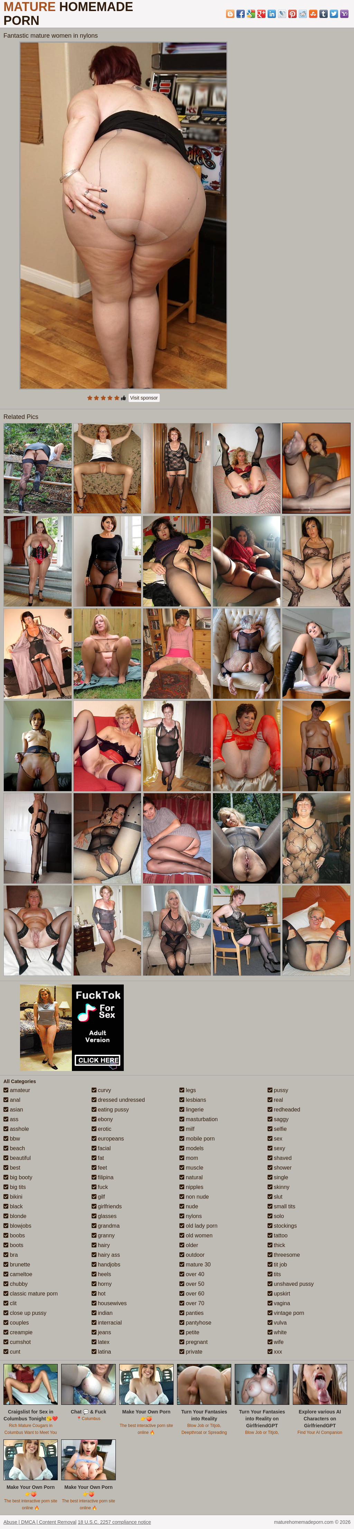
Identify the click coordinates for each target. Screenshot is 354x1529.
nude (188, 1206)
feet (99, 1168)
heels (101, 1274)
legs (187, 1090)
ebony (102, 1119)
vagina (279, 1303)
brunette (16, 1264)
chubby (15, 1284)
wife (276, 1342)
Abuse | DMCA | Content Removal (39, 1522)
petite (189, 1332)
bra (10, 1255)
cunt (11, 1352)
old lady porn (198, 1226)
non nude (194, 1197)
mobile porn (197, 1139)
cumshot (17, 1342)
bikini (12, 1197)
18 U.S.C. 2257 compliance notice (114, 1522)
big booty (17, 1177)
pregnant (193, 1342)
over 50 (191, 1284)
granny (103, 1235)
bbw (11, 1139)
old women (196, 1235)
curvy (101, 1090)
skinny (279, 1187)
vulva (277, 1323)
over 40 (191, 1274)
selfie (277, 1129)
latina (101, 1352)
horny (102, 1284)
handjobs (106, 1264)
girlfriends (107, 1206)
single (278, 1177)
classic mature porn (30, 1294)
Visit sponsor (144, 398)
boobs (14, 1235)
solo (276, 1216)
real (275, 1100)
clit (10, 1303)
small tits (282, 1206)
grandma (106, 1226)
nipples (191, 1187)
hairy (101, 1245)
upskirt (279, 1294)
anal (11, 1100)
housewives (109, 1303)
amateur (16, 1090)
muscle (191, 1168)
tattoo (278, 1235)
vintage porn (286, 1313)
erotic (102, 1129)
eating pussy (110, 1110)
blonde (15, 1216)
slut (275, 1197)
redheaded (284, 1110)
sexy (276, 1148)
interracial (107, 1323)
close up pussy (24, 1313)
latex (101, 1342)
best (11, 1168)
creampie (17, 1332)
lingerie (191, 1110)
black (13, 1206)
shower (280, 1168)
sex (275, 1139)
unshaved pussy (291, 1284)
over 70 (191, 1303)
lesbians (192, 1100)
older (188, 1245)
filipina (103, 1177)
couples (16, 1323)
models (191, 1148)
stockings (282, 1226)
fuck (100, 1187)
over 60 (191, 1294)
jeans (101, 1332)
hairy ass (106, 1255)
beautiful (17, 1158)
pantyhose (195, 1323)
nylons (190, 1216)
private (190, 1352)
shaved (280, 1158)
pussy (278, 1090)
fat (98, 1158)
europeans (108, 1139)
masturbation (198, 1119)
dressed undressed (118, 1100)
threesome (284, 1255)
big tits (14, 1187)
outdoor (192, 1255)
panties (191, 1313)
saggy (278, 1119)
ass (10, 1119)
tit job (277, 1264)
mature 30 (195, 1264)
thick (276, 1245)
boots (13, 1245)
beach (14, 1148)
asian (13, 1110)
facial (101, 1148)
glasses (104, 1216)
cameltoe (17, 1274)
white (277, 1332)
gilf (98, 1197)
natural (191, 1177)
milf (186, 1129)
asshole (16, 1129)
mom (188, 1158)
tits (274, 1274)
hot (99, 1294)
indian (102, 1313)
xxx (275, 1352)
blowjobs (17, 1226)
